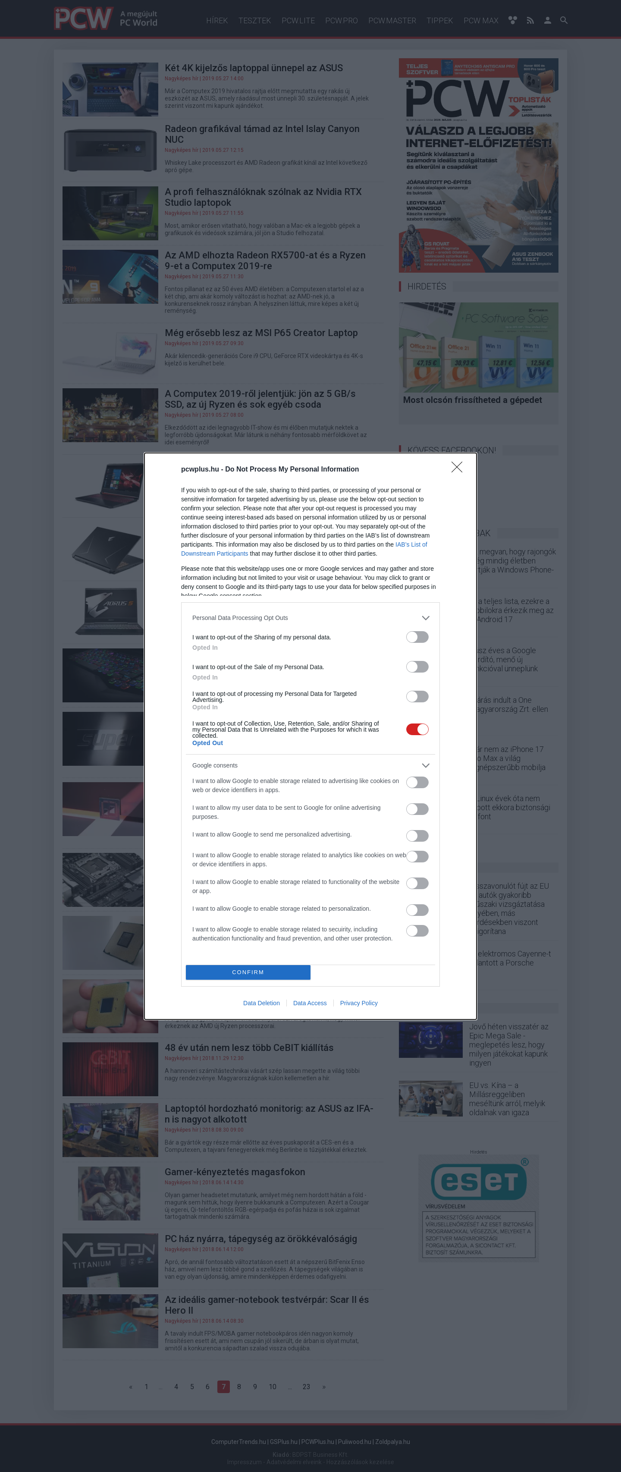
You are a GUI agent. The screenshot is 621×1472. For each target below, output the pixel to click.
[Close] (460, 470)
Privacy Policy (359, 1003)
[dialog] (310, 736)
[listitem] (310, 618)
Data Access (310, 1003)
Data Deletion (261, 1003)
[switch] (417, 637)
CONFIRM (248, 972)
